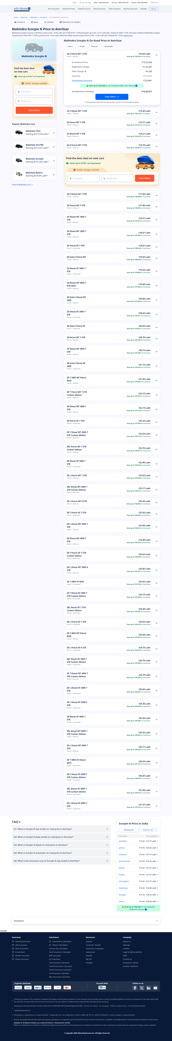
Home (16, 17)
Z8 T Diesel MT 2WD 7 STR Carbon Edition (77, 434)
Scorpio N (43, 17)
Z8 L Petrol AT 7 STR (76, 621)
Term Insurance (21, 948)
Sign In (153, 9)
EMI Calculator (55, 955)
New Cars (24, 17)
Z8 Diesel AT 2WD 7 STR (76, 462)
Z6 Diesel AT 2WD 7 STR (76, 313)
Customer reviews (93, 945)
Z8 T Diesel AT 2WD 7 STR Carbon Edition (77, 594)
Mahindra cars (25, 185)
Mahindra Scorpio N (34, 56)
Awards (89, 955)
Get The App (86, 3)
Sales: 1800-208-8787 (101, 3)
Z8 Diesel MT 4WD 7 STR (76, 540)
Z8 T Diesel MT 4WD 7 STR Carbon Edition (77, 675)
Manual (94, 46)
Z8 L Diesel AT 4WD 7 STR (77, 805)
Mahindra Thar (33, 131)
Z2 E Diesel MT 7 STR (77, 111)
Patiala (122, 874)
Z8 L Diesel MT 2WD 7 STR (77, 525)
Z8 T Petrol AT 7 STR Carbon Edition (76, 554)
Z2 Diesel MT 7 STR (76, 133)
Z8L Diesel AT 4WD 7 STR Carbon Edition (77, 790)
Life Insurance (21, 945)
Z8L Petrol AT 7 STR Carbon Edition (76, 609)
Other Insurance (22, 959)
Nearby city (129, 830)
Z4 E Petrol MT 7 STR (77, 145)
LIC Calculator (54, 959)
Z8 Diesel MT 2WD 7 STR (76, 408)
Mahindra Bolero (34, 172)
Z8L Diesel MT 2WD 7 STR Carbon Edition (77, 488)
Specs (34, 22)
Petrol (70, 46)
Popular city (148, 830)
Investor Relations (130, 966)
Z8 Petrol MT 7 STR (76, 337)
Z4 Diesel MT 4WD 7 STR (76, 350)
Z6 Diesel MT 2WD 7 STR (76, 233)
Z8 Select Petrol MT (76, 257)
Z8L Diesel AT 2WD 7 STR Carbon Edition (77, 660)
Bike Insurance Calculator (59, 977)
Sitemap (126, 945)
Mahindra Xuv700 (34, 144)
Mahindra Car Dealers (69, 22)
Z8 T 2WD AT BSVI (75, 581)
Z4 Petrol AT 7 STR (76, 245)
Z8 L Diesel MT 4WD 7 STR (77, 747)
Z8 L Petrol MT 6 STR (77, 501)
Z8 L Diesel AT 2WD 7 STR (77, 689)
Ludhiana (123, 854)
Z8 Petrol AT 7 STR (76, 420)
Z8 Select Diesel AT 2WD (76, 365)
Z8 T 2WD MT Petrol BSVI (76, 379)
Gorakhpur (123, 888)
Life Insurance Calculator (59, 962)
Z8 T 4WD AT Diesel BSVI (76, 761)
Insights (89, 962)
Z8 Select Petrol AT (76, 326)
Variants (49, 22)
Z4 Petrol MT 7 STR (76, 205)
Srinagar (122, 894)
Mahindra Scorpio (35, 158)
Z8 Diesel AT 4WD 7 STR (76, 718)
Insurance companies (95, 948)
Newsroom (90, 952)
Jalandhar (123, 841)
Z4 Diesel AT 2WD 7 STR (76, 270)
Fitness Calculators (60, 945)
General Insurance (23, 941)
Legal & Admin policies (132, 952)
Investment (20, 952)
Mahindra (34, 17)
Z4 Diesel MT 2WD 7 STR (76, 218)
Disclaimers (19, 921)
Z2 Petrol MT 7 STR (76, 122)
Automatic (108, 46)
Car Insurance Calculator (59, 973)
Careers (126, 948)
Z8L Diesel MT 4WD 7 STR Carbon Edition (77, 732)
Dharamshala (124, 861)
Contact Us (154, 3)
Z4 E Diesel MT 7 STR (77, 194)
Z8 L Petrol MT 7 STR (77, 475)
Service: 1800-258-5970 (120, 3)
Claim (75, 3)
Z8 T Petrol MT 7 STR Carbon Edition (77, 393)
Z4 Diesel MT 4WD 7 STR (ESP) (76, 284)
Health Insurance (22, 955)
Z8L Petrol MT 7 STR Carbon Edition (76, 448)
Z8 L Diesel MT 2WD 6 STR (77, 569)
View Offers (110, 96)
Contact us (127, 959)
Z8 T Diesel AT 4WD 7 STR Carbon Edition (77, 776)
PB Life (89, 959)
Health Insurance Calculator (60, 966)
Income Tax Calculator (58, 948)
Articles (89, 941)
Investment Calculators (62, 941)
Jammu (122, 848)
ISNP (125, 955)
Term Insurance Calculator (60, 952)
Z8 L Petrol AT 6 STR (76, 647)
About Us (127, 941)
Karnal (121, 901)
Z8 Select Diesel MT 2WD (76, 299)
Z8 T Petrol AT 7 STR (76, 512)
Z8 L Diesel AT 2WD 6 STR (77, 704)
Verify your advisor (131, 962)
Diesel (81, 46)
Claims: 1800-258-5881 (139, 3)
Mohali (122, 868)
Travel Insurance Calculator (60, 970)
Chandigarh (124, 881)
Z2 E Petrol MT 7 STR (77, 53)
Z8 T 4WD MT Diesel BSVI (76, 635)
